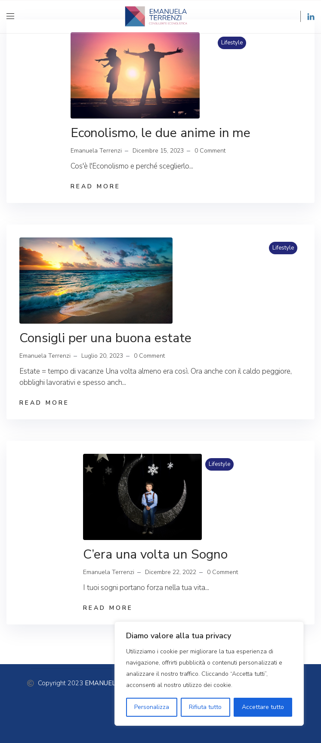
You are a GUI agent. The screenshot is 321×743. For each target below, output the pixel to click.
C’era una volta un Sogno (155, 554)
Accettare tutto (263, 707)
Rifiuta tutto (205, 707)
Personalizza (151, 707)
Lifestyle (232, 43)
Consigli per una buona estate (105, 338)
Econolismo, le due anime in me (161, 133)
